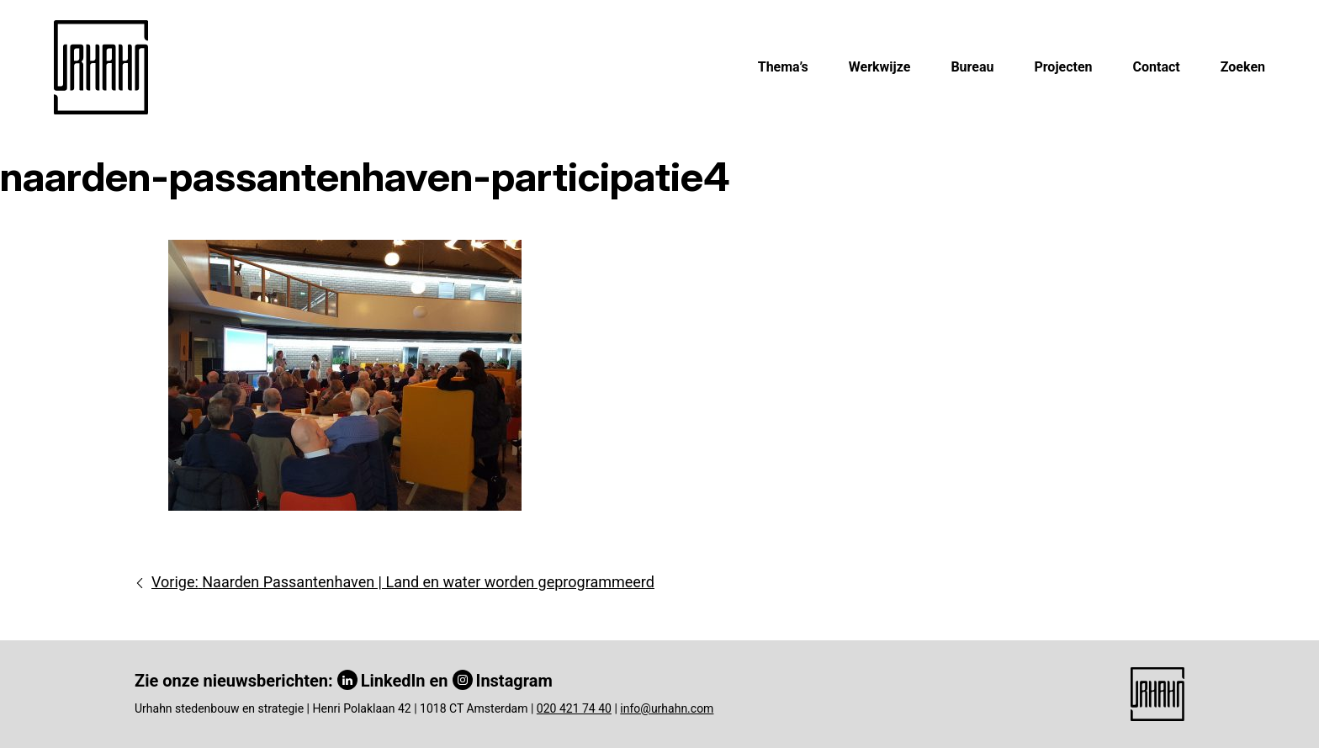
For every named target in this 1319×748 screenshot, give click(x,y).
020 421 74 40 (574, 708)
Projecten (1063, 67)
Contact (1156, 67)
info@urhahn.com (666, 708)
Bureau (972, 67)
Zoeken (1243, 67)
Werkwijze (880, 67)
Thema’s (783, 67)
